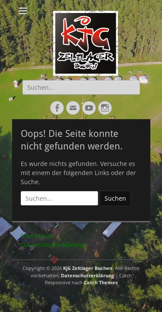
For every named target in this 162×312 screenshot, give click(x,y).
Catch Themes (101, 282)
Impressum (37, 235)
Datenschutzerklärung (53, 244)
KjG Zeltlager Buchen (87, 268)
